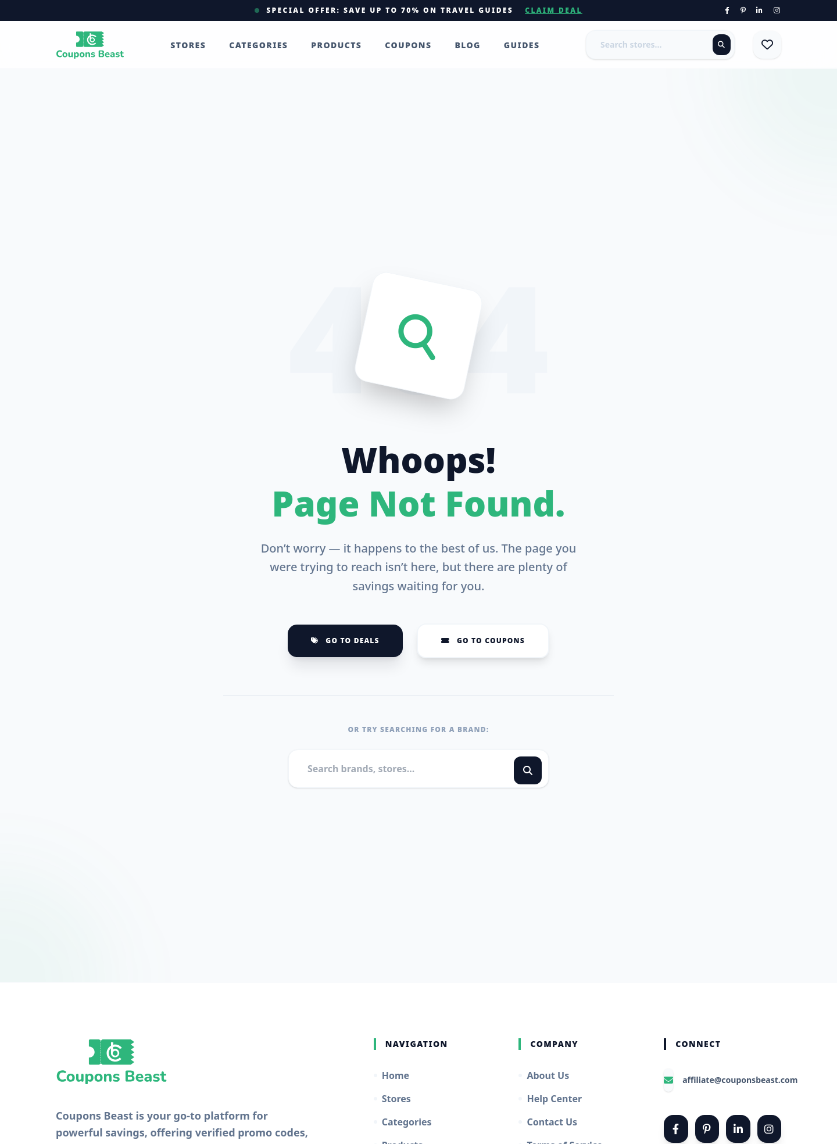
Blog (467, 45)
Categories (258, 45)
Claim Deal (553, 10)
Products (336, 45)
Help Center (550, 1098)
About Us (543, 1075)
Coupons (408, 45)
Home (391, 1075)
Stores (188, 45)
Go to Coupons (483, 640)
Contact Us (547, 1122)
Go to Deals (345, 640)
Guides (522, 45)
